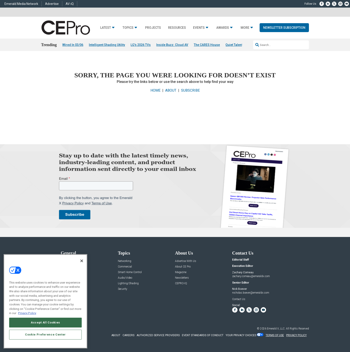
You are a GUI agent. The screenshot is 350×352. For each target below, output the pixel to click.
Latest (105, 27)
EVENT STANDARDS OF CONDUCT (202, 335)
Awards (222, 27)
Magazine (180, 272)
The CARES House (207, 45)
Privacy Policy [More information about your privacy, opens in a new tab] (27, 313)
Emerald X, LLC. (276, 328)
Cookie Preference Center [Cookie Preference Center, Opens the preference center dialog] (45, 334)
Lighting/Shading (128, 283)
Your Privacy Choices (241, 335)
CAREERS (128, 335)
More (245, 27)
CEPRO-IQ (181, 283)
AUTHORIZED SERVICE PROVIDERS (158, 335)
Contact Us (238, 299)
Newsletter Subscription (284, 27)
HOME (155, 90)
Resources (177, 27)
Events (199, 27)
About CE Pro (183, 266)
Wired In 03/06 (72, 45)
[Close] (82, 261)
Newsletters (182, 277)
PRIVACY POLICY (296, 335)
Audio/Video (125, 277)
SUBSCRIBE (190, 90)
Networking (124, 261)
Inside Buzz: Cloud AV (172, 45)
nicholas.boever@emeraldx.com (250, 292)
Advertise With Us (185, 261)
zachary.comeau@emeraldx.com (251, 276)
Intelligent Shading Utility (107, 45)
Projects (153, 27)
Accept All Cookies (45, 322)
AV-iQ (70, 3)
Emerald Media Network (21, 3)
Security (122, 289)
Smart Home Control (130, 272)
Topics (128, 27)
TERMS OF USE (275, 335)
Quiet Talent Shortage (241, 45)
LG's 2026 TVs (141, 45)
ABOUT (170, 90)
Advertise (52, 3)
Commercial (125, 266)
